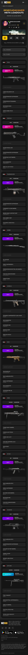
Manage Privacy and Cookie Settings (9, 637)
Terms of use (4, 638)
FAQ (2, 640)
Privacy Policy (4, 635)
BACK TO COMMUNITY (7, 6)
